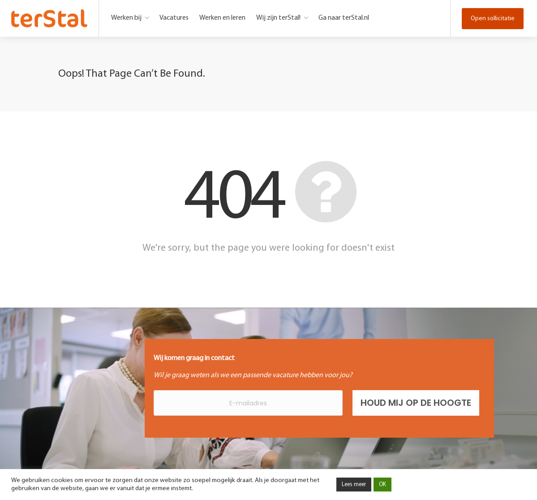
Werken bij (126, 18)
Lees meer (354, 484)
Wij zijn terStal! (278, 18)
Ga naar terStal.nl (343, 18)
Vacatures (174, 18)
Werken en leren (222, 18)
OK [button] (382, 484)
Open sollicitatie (493, 18)
